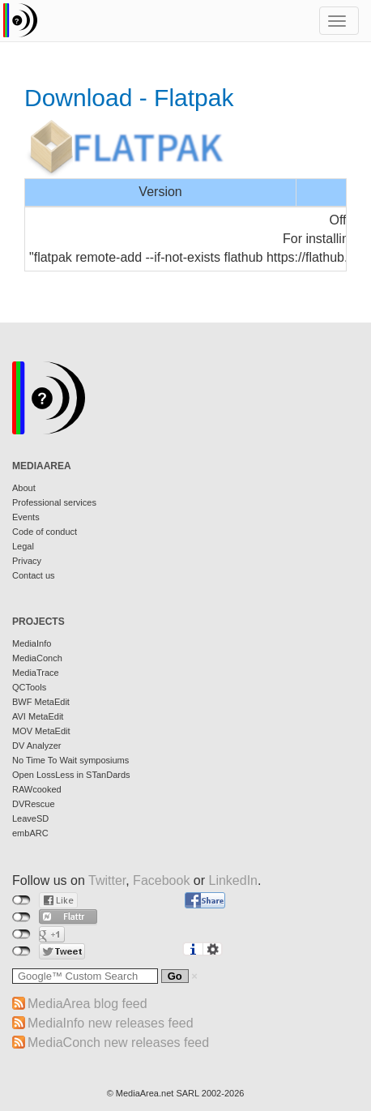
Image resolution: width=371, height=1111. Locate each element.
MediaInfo (31, 643)
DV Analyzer (37, 745)
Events (26, 517)
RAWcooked (37, 789)
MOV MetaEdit (41, 731)
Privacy (26, 561)
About (24, 488)
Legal (23, 546)
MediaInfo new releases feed (111, 1023)
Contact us (33, 575)
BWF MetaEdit (41, 702)
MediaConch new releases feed (118, 1042)
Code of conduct (44, 531)
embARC (30, 833)
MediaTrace (35, 672)
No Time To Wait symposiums (70, 760)
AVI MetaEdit (37, 716)
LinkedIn (233, 880)
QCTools (29, 687)
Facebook (161, 880)
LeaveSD (30, 818)
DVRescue (33, 804)
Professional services (54, 502)
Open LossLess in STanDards (71, 775)
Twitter (107, 880)
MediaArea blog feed (87, 1004)
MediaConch (37, 658)
